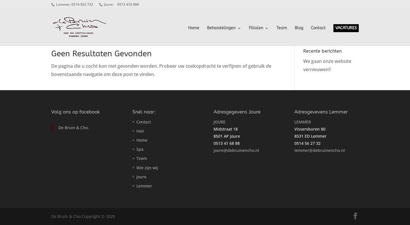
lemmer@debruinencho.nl (319, 150)
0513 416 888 (128, 4)
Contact (318, 28)
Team (281, 28)
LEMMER (302, 122)
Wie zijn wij (147, 167)
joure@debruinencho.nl (236, 150)
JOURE (220, 122)
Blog (299, 28)
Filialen (256, 28)
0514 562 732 (82, 4)
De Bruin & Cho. (73, 127)
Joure (141, 176)
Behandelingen (221, 28)
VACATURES (346, 28)
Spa (140, 149)
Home (193, 28)
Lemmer (144, 186)
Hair (140, 131)
